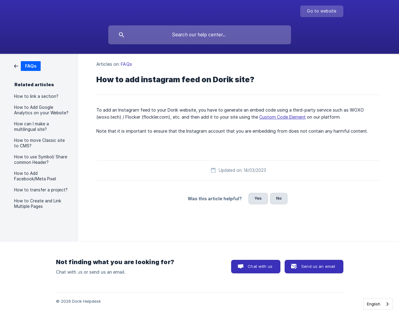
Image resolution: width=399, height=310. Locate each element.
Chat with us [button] (260, 266)
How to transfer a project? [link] (41, 189)
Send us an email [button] (318, 266)
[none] (321, 11)
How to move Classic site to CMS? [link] (39, 143)
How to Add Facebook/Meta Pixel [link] (35, 176)
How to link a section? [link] (36, 96)
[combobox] (378, 304)
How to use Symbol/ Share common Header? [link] (40, 159)
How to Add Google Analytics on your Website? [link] (41, 110)
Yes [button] (258, 198)
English (373, 303)
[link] (27, 65)
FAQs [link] (126, 64)
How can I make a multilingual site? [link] (31, 126)
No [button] (279, 198)
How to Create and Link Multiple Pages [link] (37, 203)
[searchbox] (199, 34)
